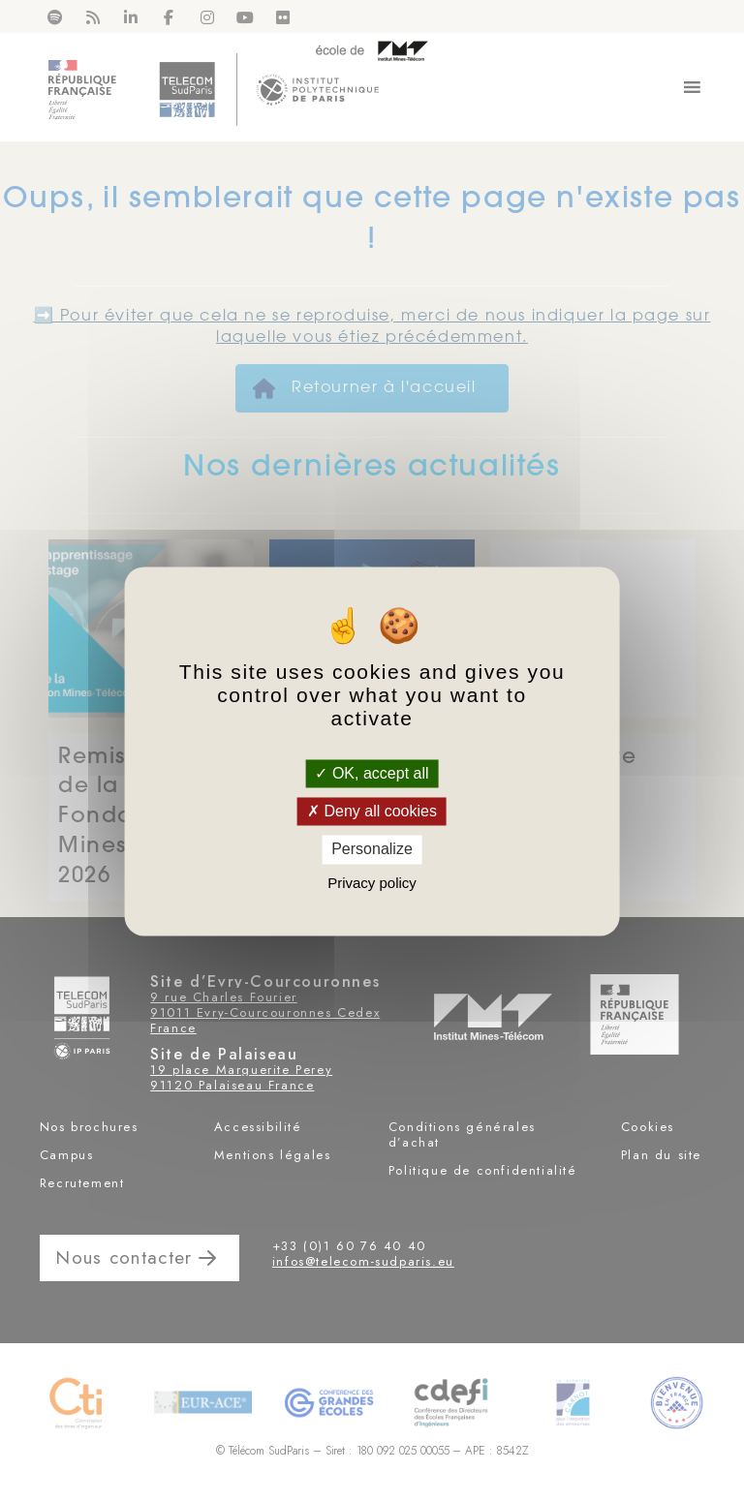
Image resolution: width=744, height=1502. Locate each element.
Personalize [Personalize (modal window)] (372, 850)
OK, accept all (371, 773)
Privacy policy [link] (372, 882)
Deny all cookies (372, 812)
